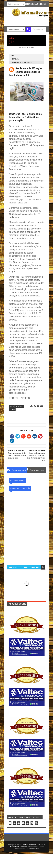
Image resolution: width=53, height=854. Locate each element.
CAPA (12, 406)
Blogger (31, 47)
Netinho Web (34, 849)
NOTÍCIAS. (15, 59)
